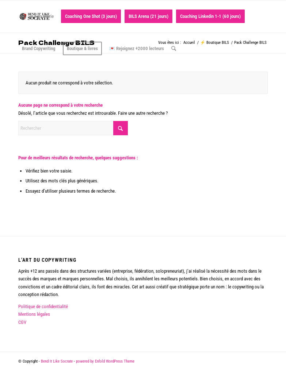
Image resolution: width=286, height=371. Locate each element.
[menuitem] (37, 16)
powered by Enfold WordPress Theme (105, 361)
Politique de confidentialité (43, 306)
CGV (22, 322)
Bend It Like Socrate (57, 361)
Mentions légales (34, 314)
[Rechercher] (174, 49)
